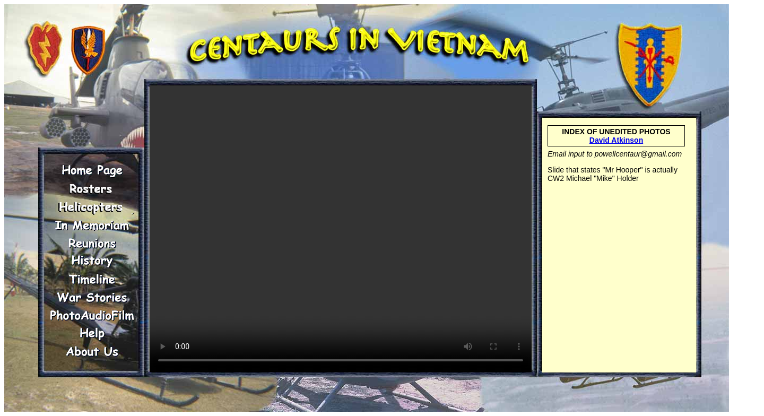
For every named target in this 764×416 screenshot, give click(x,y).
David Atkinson (616, 140)
